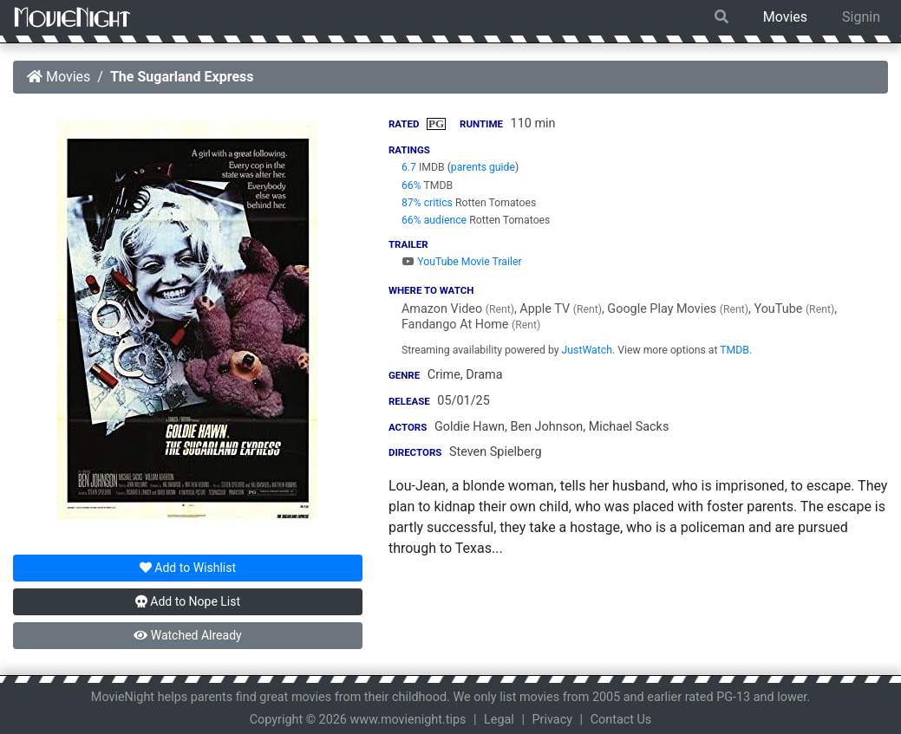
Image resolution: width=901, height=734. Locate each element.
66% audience (434, 220)
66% (411, 185)
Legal (499, 719)
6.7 (409, 167)
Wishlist (188, 568)
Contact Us (621, 719)
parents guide (483, 167)
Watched (187, 635)
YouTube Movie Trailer (462, 262)
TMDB (734, 350)
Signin (861, 17)
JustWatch (587, 350)
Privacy (552, 719)
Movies (785, 17)
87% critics (427, 203)
